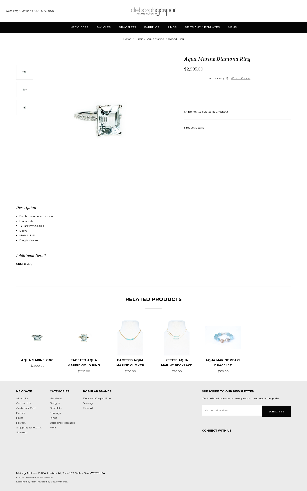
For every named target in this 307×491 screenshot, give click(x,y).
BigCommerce (59, 480)
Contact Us (23, 403)
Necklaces (79, 27)
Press (19, 417)
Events (20, 413)
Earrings (151, 27)
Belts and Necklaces (202, 27)
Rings (172, 27)
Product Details (195, 127)
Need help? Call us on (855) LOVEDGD (30, 11)
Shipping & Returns (29, 427)
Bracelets (127, 27)
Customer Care (26, 408)
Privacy (21, 422)
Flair (33, 480)
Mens (232, 27)
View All (88, 408)
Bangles (104, 27)
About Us (22, 398)
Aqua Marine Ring (37, 360)
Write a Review (240, 78)
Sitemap (21, 432)
